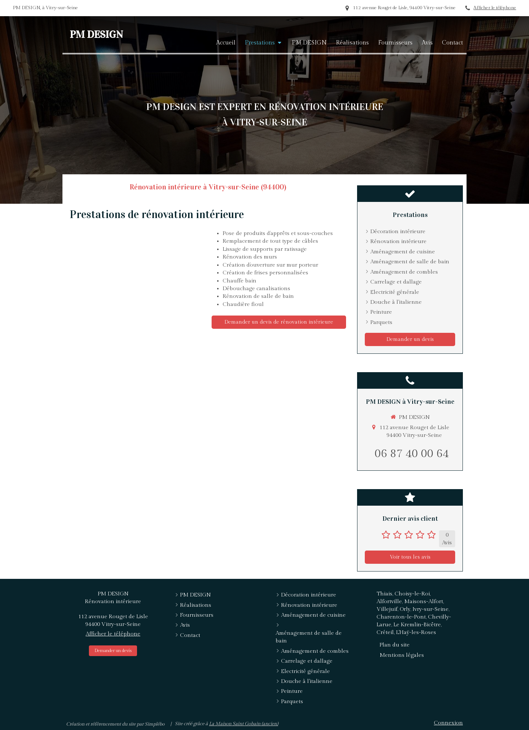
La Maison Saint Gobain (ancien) (243, 724)
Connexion (448, 723)
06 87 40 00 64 (412, 453)
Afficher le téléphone (495, 8)
